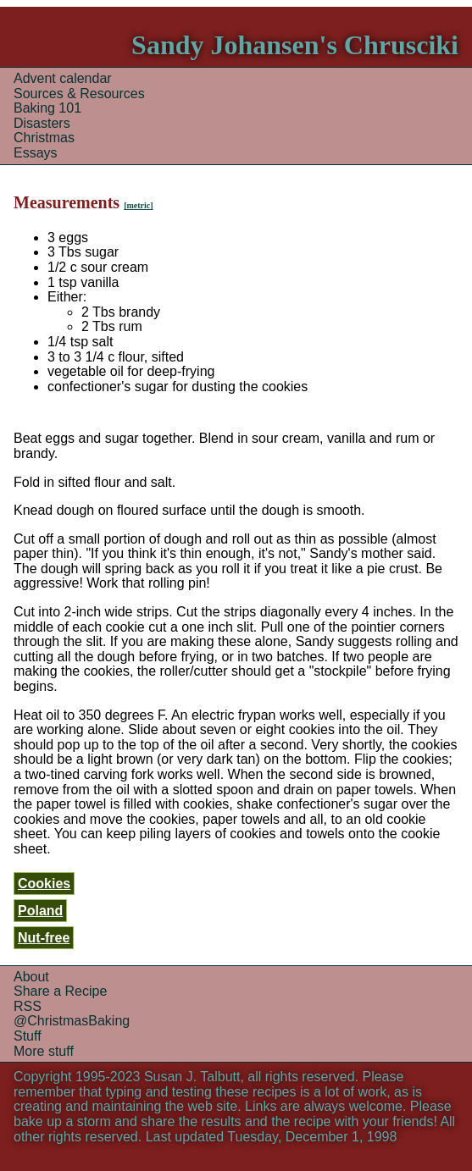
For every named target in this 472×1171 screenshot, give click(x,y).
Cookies (44, 883)
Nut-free (43, 938)
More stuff (44, 1051)
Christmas (44, 137)
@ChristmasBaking (72, 1021)
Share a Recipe (60, 991)
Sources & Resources (79, 93)
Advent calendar (63, 78)
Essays (36, 153)
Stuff (28, 1036)
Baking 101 (47, 108)
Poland (40, 910)
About (31, 976)
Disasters (42, 123)
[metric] (138, 205)
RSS (28, 1006)
